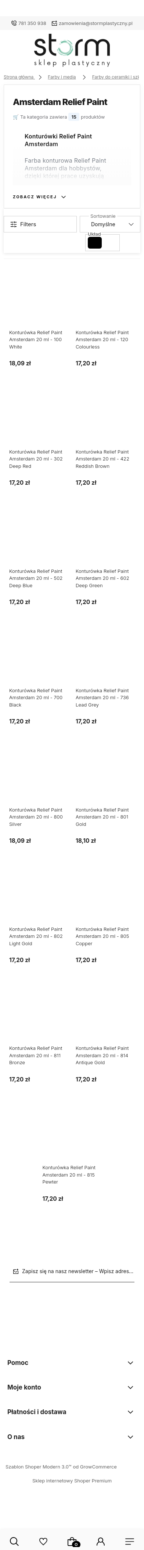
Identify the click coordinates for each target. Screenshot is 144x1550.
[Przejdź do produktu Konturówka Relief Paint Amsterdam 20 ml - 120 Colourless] (105, 303)
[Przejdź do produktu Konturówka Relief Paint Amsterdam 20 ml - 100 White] (38, 303)
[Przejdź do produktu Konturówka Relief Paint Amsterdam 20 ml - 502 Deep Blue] (38, 542)
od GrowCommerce (94, 1467)
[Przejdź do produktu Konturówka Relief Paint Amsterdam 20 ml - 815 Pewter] (72, 1139)
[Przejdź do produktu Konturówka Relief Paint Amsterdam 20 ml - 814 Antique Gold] (105, 1019)
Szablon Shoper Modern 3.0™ (39, 1467)
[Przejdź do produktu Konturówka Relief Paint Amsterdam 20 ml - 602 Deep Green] (105, 542)
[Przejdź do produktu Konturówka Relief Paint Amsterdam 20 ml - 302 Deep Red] (38, 423)
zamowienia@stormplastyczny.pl (96, 23)
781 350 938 (32, 23)
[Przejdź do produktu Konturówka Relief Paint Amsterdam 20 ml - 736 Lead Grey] (105, 661)
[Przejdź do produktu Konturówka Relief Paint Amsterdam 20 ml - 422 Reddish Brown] (105, 423)
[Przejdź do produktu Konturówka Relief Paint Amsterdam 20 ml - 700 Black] (38, 661)
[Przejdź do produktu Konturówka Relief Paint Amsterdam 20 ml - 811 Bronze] (38, 1019)
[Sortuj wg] (110, 224)
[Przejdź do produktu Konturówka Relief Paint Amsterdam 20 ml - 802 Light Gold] (38, 900)
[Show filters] (40, 224)
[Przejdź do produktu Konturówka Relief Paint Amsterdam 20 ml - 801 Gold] (105, 781)
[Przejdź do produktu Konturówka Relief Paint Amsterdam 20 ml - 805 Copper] (105, 900)
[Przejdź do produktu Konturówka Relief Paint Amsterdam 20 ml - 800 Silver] (38, 781)
